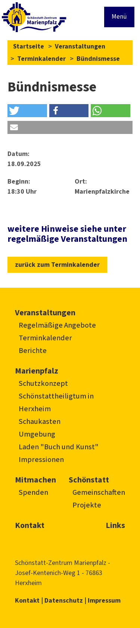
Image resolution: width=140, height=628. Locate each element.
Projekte (86, 505)
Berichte (33, 351)
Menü (119, 16)
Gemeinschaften (98, 492)
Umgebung (37, 434)
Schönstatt (89, 480)
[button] (27, 110)
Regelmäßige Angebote (57, 325)
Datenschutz (63, 600)
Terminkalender (41, 58)
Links (115, 525)
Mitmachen (35, 480)
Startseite (28, 46)
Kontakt (29, 525)
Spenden (33, 492)
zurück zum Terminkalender (57, 264)
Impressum (104, 600)
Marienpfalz (36, 371)
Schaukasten (39, 421)
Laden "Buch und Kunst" (59, 447)
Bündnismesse (98, 58)
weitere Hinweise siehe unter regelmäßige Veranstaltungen (67, 233)
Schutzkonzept (43, 383)
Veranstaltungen (80, 46)
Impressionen (41, 459)
